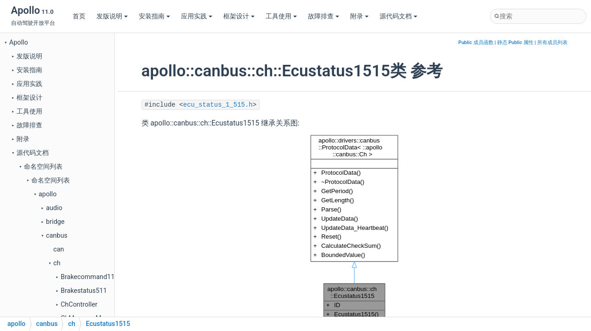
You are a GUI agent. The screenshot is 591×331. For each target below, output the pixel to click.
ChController (79, 304)
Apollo (18, 42)
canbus (57, 236)
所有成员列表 (552, 43)
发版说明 (112, 16)
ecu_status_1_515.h (218, 104)
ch (56, 263)
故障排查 (323, 16)
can (58, 249)
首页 (79, 16)
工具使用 (281, 16)
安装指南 (154, 16)
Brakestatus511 (84, 291)
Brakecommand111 (89, 277)
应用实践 (196, 16)
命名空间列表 (43, 167)
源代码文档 (398, 16)
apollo (48, 194)
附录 (359, 16)
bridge (55, 222)
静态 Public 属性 (515, 43)
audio (54, 208)
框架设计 (239, 16)
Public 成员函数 (475, 43)
